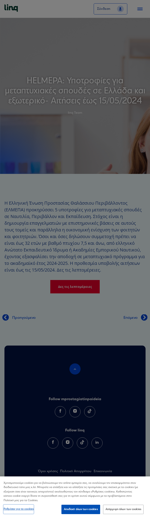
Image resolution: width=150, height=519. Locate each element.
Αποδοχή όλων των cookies (81, 510)
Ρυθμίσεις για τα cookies (19, 510)
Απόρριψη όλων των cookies (123, 510)
